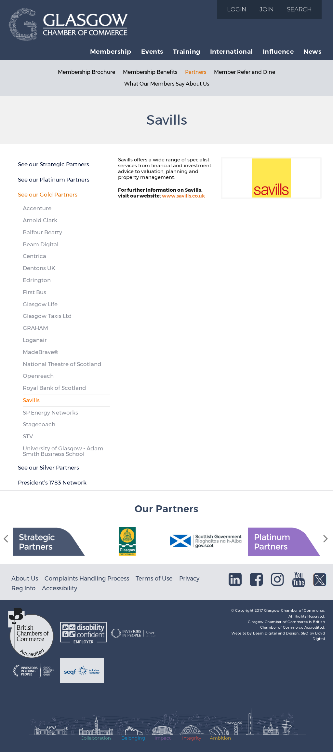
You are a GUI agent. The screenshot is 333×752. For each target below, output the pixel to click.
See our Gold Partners (47, 194)
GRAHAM (35, 328)
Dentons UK (39, 268)
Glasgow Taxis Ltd (47, 316)
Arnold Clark (40, 220)
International (231, 51)
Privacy (189, 578)
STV (28, 436)
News (312, 51)
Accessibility (59, 588)
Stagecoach (39, 424)
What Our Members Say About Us (166, 84)
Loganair (35, 340)
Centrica (34, 256)
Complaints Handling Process (87, 578)
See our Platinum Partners (53, 179)
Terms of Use (154, 578)
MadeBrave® (40, 352)
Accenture (37, 208)
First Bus (34, 292)
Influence (278, 51)
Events (152, 51)
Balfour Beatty (42, 232)
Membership (110, 51)
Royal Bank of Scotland (54, 388)
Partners (195, 72)
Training (186, 51)
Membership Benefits (150, 72)
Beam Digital (41, 244)
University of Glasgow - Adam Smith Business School (63, 451)
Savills (31, 400)
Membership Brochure (86, 72)
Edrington (37, 280)
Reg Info (23, 588)
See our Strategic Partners (53, 164)
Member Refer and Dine (244, 72)
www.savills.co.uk (183, 196)
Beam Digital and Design (276, 633)
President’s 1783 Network (52, 482)
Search (299, 9)
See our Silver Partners (48, 467)
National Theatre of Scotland (62, 364)
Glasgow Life (40, 304)
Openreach (38, 376)
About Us (24, 578)
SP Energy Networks (50, 412)
